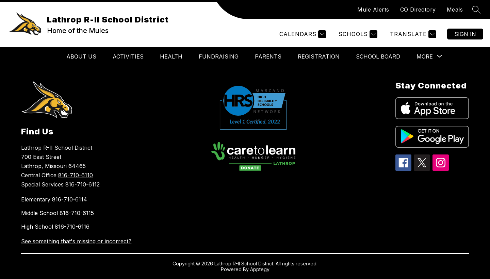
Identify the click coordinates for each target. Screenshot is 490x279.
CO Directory (418, 9)
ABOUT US (81, 56)
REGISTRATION (319, 56)
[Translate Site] (412, 34)
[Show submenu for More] (424, 56)
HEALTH (171, 56)
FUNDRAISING (219, 56)
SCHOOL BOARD (378, 56)
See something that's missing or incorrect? (76, 241)
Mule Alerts (373, 9)
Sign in (465, 34)
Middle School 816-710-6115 (57, 213)
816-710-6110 (75, 175)
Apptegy (260, 269)
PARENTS (268, 56)
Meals (455, 9)
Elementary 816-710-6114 (54, 199)
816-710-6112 (82, 184)
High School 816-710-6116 (55, 226)
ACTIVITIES (128, 56)
